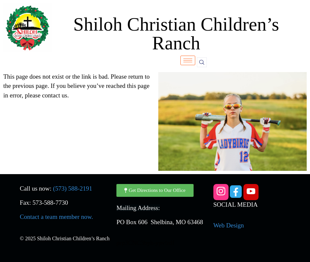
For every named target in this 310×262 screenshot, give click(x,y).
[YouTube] (251, 192)
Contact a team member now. (56, 216)
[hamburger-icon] (187, 60)
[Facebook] (236, 191)
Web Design (228, 225)
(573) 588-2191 (72, 188)
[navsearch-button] (202, 62)
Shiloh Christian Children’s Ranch (176, 33)
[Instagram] (221, 192)
